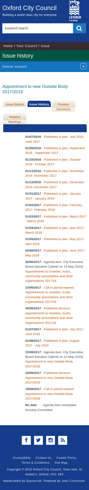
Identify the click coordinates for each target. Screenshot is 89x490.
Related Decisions (63, 107)
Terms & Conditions (36, 462)
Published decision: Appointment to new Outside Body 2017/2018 (49, 377)
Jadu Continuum (73, 481)
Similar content (14, 66)
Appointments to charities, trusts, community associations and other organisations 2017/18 (49, 276)
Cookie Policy (66, 457)
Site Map (61, 462)
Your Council (27, 46)
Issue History (39, 104)
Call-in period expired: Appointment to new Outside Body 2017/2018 (49, 393)
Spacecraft (34, 481)
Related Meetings (14, 119)
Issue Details (15, 104)
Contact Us (44, 457)
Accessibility (22, 457)
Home (8, 46)
